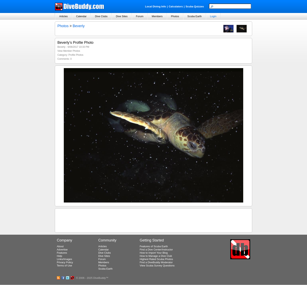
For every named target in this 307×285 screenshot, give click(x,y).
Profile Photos (75, 55)
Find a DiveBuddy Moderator (156, 262)
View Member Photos (68, 51)
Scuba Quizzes (195, 6)
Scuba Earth (194, 16)
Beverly (79, 26)
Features (62, 252)
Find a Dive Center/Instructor (156, 249)
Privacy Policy (65, 262)
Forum (140, 16)
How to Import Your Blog (154, 252)
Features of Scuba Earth (154, 246)
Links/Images (64, 259)
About (60, 246)
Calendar (81, 16)
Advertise (62, 249)
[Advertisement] (153, 220)
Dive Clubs (101, 16)
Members (157, 16)
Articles (63, 16)
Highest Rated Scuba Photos (156, 259)
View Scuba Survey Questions (157, 265)
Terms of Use (64, 265)
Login (213, 16)
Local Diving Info (155, 6)
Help (59, 255)
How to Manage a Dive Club (156, 255)
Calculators (176, 6)
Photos (175, 16)
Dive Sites (122, 16)
